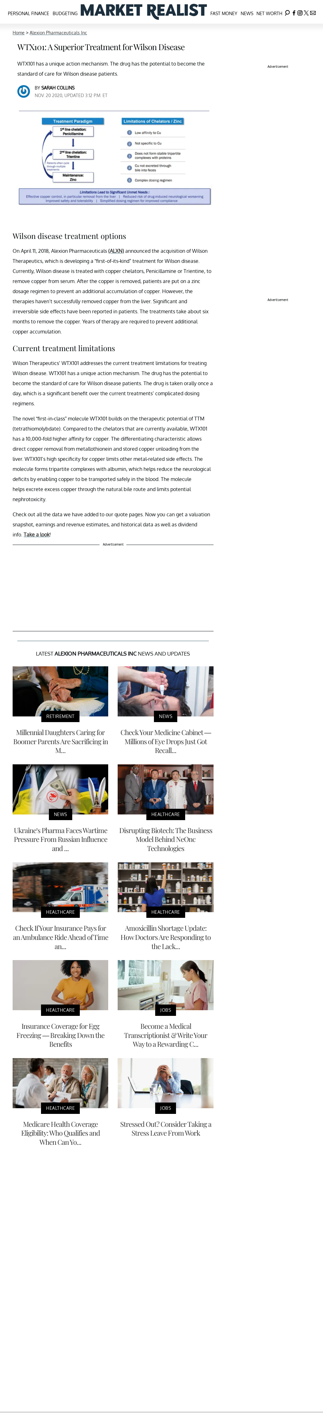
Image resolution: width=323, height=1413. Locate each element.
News (247, 13)
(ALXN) (116, 251)
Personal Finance (28, 13)
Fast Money (223, 13)
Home (19, 32)
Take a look (37, 534)
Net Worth (269, 13)
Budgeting (65, 13)
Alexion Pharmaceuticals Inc (58, 32)
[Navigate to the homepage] (144, 12)
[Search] (287, 12)
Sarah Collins (57, 87)
